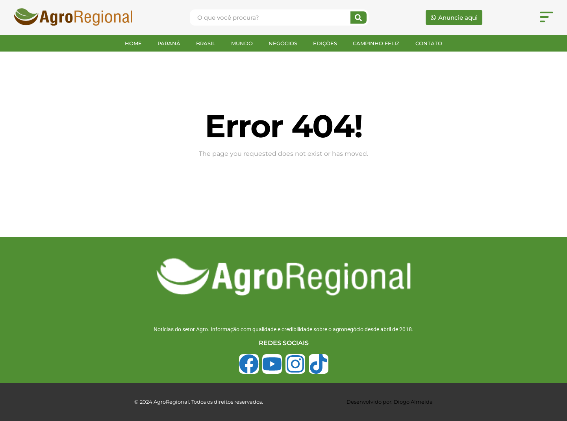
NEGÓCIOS (283, 43)
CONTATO (428, 43)
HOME (133, 43)
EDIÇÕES (325, 43)
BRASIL (205, 43)
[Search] (358, 17)
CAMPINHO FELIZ (376, 43)
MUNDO (242, 43)
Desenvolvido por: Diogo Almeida (389, 402)
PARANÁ (169, 43)
